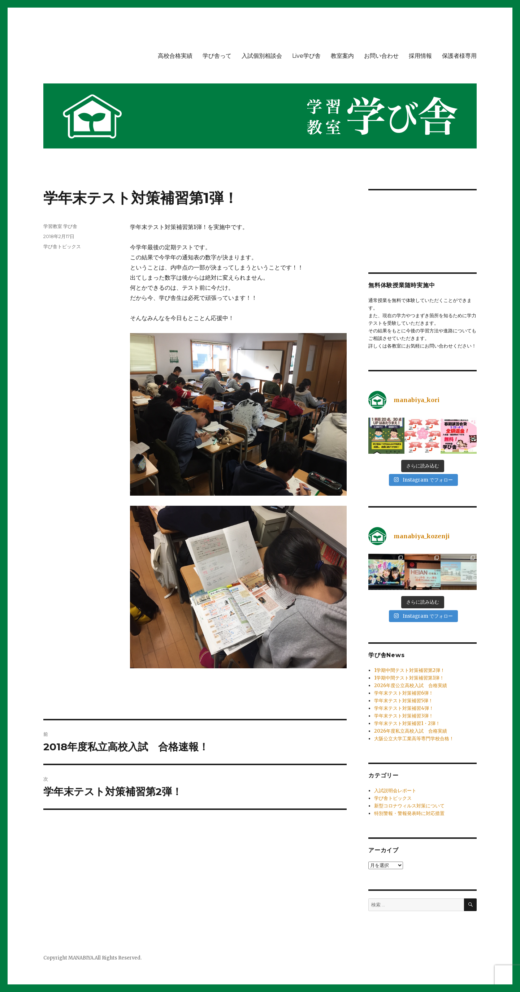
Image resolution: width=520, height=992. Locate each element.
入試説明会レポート (395, 791)
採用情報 (420, 55)
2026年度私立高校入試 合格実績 (410, 731)
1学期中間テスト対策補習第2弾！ (409, 670)
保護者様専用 (459, 55)
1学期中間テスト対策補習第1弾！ (409, 678)
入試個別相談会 (262, 55)
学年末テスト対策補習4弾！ (404, 708)
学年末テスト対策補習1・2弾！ (407, 723)
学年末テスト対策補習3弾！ (403, 716)
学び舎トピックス (62, 246)
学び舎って (217, 55)
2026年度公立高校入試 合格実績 (410, 685)
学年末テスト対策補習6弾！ (403, 693)
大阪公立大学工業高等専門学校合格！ (414, 739)
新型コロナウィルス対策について (409, 806)
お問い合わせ (381, 55)
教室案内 (342, 55)
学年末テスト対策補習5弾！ (403, 701)
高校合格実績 (175, 55)
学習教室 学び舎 (60, 226)
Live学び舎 (306, 55)
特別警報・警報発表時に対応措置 (409, 813)
